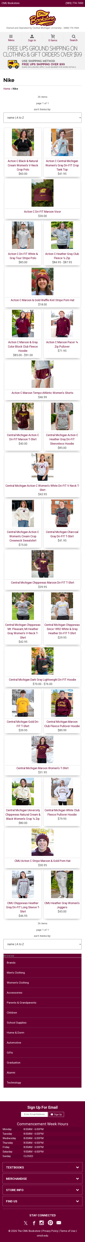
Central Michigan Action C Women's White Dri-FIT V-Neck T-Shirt (42, 488)
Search (74, 40)
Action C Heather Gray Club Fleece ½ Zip (62, 256)
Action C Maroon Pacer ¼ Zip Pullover (62, 344)
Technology (14, 1082)
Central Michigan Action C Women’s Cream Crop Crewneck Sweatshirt (23, 536)
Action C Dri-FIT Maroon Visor (42, 211)
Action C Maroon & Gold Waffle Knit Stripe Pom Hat (42, 300)
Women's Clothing (18, 982)
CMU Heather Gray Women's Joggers (62, 905)
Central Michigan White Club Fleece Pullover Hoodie (62, 812)
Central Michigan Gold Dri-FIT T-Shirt (23, 724)
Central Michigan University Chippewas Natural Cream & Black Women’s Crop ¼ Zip (22, 814)
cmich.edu (42, 1235)
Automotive (14, 1042)
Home (6, 88)
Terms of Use (67, 1230)
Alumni (11, 1072)
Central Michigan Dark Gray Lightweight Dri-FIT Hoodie (42, 679)
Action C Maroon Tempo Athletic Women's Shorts (42, 392)
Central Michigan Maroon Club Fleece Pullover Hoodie (62, 724)
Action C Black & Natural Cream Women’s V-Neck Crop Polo (23, 165)
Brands (11, 962)
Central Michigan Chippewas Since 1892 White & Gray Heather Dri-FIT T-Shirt (62, 629)
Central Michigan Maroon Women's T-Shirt (42, 768)
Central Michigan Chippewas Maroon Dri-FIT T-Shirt (42, 582)
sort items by (42, 109)
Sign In (32, 40)
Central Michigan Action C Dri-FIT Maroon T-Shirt (23, 437)
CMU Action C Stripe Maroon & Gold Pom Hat (42, 860)
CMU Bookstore (11, 3)
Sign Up (56, 1114)
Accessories (14, 992)
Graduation (13, 1062)
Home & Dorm (15, 1032)
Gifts (10, 1052)
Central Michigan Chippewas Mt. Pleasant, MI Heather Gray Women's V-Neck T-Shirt (23, 631)
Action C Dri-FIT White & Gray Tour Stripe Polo (23, 256)
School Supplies (17, 1022)
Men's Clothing (16, 972)
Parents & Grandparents (21, 1002)
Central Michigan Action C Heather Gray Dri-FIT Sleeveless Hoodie (62, 439)
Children (12, 1012)
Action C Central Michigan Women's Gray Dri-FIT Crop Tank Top (62, 165)
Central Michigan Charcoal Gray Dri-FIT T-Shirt (62, 534)
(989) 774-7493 (74, 3)
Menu (11, 40)
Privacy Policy (50, 1230)
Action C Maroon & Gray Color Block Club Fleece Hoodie (23, 346)
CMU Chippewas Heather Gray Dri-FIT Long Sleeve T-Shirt (23, 907)
